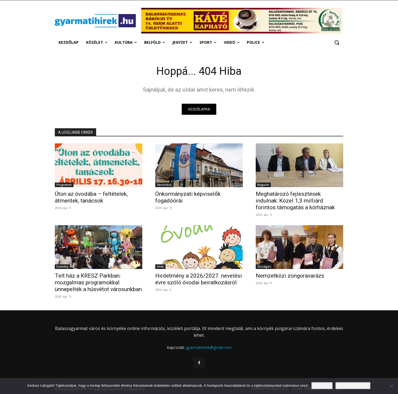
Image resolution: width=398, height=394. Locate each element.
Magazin (263, 185)
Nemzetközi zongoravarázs (290, 276)
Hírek (160, 267)
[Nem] (391, 386)
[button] (336, 42)
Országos (264, 267)
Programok (64, 185)
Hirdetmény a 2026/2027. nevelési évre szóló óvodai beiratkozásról (198, 279)
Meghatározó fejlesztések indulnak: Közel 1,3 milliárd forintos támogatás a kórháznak (295, 201)
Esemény (62, 267)
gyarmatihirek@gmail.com (208, 347)
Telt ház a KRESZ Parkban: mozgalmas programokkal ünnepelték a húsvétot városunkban (98, 283)
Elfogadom (321, 385)
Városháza (164, 185)
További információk (353, 385)
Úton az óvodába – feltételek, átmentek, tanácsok (91, 197)
